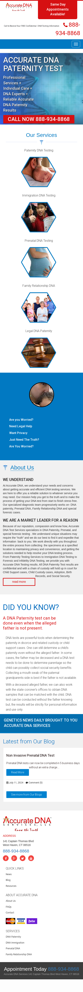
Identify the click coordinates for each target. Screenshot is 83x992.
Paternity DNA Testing (38, 150)
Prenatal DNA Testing (39, 240)
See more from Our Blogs (26, 794)
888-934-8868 (16, 851)
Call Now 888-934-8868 (39, 119)
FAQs (9, 906)
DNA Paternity (13, 936)
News (9, 874)
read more (19, 582)
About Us (11, 900)
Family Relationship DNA (38, 286)
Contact (10, 912)
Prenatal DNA (13, 948)
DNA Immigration (15, 942)
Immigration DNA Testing (38, 195)
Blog (8, 880)
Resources (11, 885)
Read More (17, 772)
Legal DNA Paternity (38, 331)
